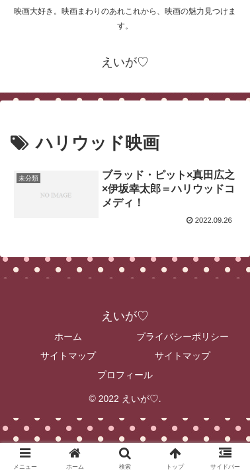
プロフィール (125, 375)
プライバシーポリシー (182, 336)
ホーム (68, 336)
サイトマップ (68, 355)
